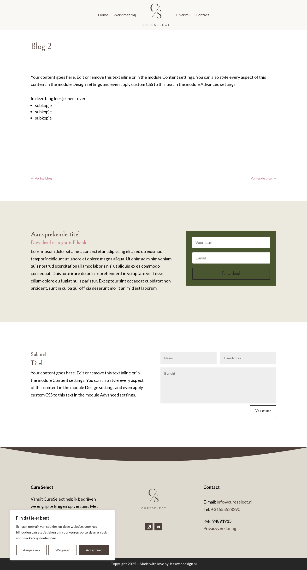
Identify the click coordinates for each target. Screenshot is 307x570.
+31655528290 (225, 509)
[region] (62, 535)
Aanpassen (31, 550)
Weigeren (62, 550)
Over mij (183, 14)
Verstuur (263, 411)
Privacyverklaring (219, 528)
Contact (202, 14)
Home (103, 14)
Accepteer (94, 550)
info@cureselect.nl (234, 501)
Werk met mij (124, 14)
